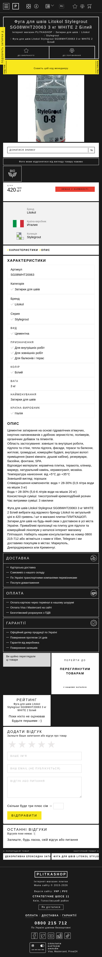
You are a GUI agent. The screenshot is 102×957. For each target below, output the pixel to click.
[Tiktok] (67, 936)
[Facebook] (34, 936)
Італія (19, 413)
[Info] (37, 6)
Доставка (51, 558)
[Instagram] (59, 936)
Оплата (51, 593)
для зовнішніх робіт (29, 353)
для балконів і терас (29, 358)
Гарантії (51, 623)
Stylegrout (22, 319)
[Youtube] (51, 936)
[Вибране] (75, 6)
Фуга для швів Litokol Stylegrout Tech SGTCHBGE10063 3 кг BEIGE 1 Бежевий (76, 856)
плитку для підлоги (71, 525)
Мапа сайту (42, 885)
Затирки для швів (27, 289)
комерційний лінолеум (23, 530)
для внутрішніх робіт (30, 347)
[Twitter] (43, 936)
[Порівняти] (82, 6)
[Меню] (6, 6)
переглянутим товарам (75, 671)
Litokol (19, 304)
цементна (22, 333)
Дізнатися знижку (51, 150)
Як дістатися (51, 907)
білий (19, 372)
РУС (65, 891)
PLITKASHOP (51, 874)
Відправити (24, 815)
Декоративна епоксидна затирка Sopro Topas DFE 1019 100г (28, 856)
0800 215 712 (51, 923)
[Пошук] (97, 6)
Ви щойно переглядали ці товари (20, 658)
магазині (49, 516)
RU (61, 6)
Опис (45, 250)
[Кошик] (89, 6)
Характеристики (23, 250)
